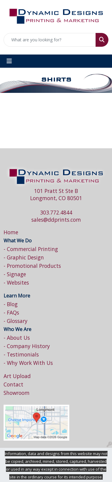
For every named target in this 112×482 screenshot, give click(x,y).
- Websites (16, 282)
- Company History (27, 346)
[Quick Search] (50, 40)
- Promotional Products (32, 265)
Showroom (17, 392)
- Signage (15, 274)
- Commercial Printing (31, 249)
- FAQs (11, 312)
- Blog (11, 304)
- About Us (17, 337)
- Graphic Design (24, 257)
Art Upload (17, 376)
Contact (13, 384)
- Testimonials (21, 354)
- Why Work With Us (28, 362)
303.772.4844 (56, 212)
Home (11, 232)
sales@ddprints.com (56, 219)
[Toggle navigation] (9, 61)
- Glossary (15, 320)
